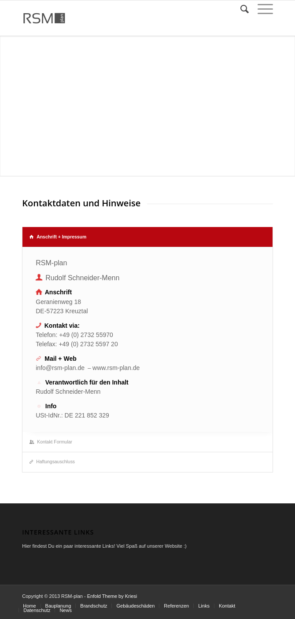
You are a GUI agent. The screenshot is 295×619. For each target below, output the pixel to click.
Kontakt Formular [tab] (51, 442)
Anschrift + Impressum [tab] (58, 236)
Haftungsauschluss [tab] (52, 461)
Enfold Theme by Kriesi (112, 596)
